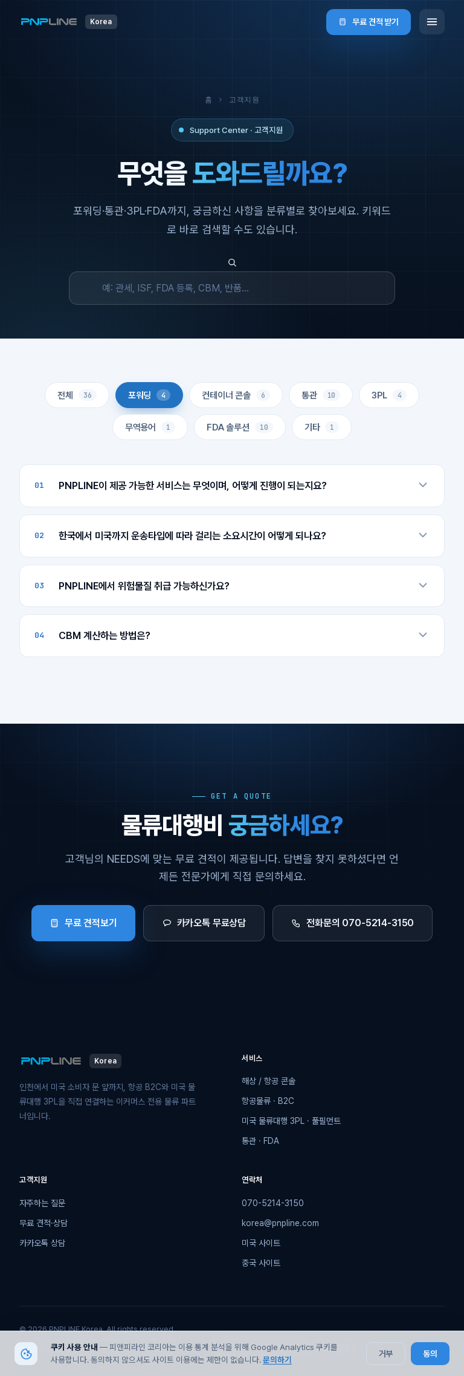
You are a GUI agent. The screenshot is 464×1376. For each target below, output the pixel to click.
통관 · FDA (260, 1141)
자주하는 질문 (42, 1203)
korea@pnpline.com (280, 1223)
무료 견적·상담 (43, 1223)
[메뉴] (432, 21)
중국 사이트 (261, 1263)
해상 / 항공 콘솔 (268, 1081)
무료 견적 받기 (368, 22)
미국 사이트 (261, 1243)
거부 (386, 1353)
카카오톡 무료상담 (204, 923)
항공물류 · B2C (268, 1101)
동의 (430, 1353)
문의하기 (277, 1360)
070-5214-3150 (273, 1203)
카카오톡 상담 (42, 1243)
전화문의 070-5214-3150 (352, 923)
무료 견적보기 (83, 923)
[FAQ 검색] (232, 288)
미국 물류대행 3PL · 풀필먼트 (291, 1121)
